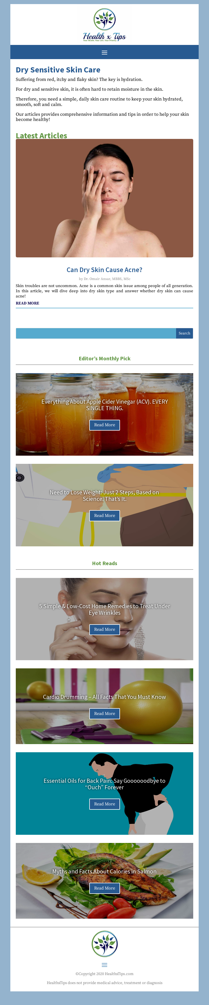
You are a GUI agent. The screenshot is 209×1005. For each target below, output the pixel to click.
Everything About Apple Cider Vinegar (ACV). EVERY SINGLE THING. (104, 405)
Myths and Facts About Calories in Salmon (104, 871)
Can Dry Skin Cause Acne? (104, 269)
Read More (104, 425)
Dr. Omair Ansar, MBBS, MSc (107, 279)
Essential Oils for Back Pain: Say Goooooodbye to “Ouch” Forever (104, 784)
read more (27, 303)
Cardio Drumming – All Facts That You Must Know (104, 697)
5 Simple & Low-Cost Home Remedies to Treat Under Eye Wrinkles (104, 609)
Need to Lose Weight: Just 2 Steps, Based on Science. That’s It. (104, 495)
